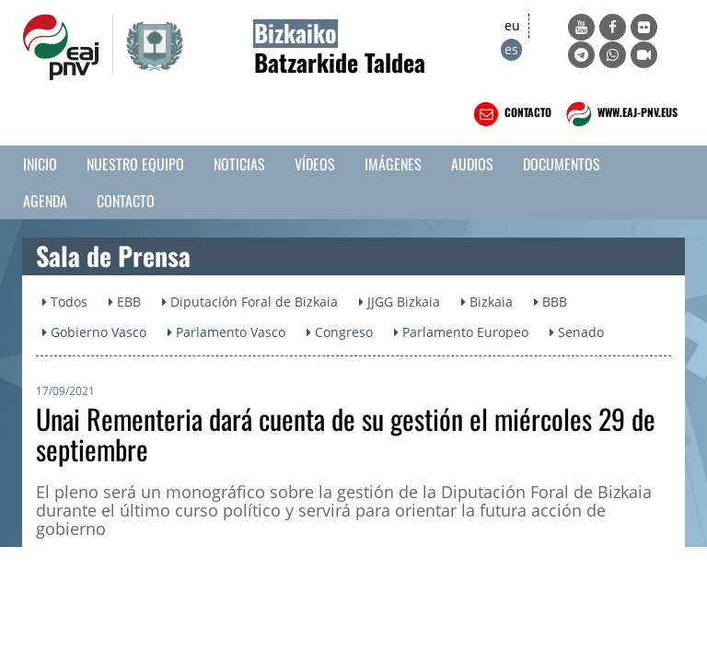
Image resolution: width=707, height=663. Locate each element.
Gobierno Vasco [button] (94, 332)
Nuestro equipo (135, 164)
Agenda (45, 201)
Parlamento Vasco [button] (226, 332)
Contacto (126, 201)
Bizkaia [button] (487, 301)
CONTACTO (510, 114)
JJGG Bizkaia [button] (399, 301)
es (511, 49)
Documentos (561, 164)
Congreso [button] (340, 332)
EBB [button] (125, 301)
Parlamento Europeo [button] (461, 332)
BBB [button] (550, 301)
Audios (472, 164)
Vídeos (315, 164)
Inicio (40, 164)
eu (512, 25)
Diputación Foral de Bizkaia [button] (250, 301)
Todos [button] (64, 301)
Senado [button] (577, 332)
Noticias (239, 164)
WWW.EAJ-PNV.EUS (620, 114)
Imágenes (393, 164)
